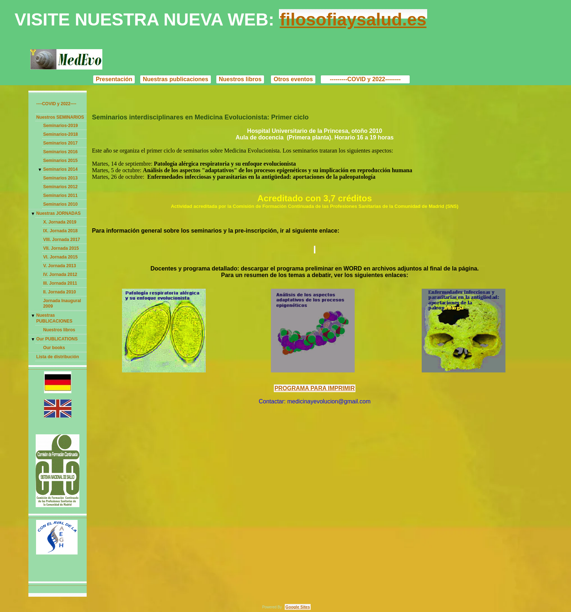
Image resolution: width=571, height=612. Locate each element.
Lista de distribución (57, 356)
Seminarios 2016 (60, 151)
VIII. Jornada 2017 (61, 239)
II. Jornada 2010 (59, 292)
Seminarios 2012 (60, 186)
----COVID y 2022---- (56, 103)
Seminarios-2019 (60, 125)
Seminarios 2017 (60, 143)
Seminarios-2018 (60, 134)
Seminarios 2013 (60, 178)
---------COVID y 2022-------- (365, 79)
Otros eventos (293, 79)
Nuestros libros (240, 79)
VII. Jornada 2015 (61, 248)
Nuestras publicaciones (175, 79)
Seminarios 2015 (60, 160)
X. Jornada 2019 (59, 222)
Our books (54, 347)
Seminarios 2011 (60, 195)
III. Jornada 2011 (60, 283)
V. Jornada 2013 (59, 265)
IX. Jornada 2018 (60, 230)
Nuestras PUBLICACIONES (54, 318)
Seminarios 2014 (60, 169)
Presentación (114, 79)
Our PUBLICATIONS (57, 338)
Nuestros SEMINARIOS (60, 117)
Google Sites (298, 607)
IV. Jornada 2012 (60, 274)
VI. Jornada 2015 (60, 257)
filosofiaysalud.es (353, 19)
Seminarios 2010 (60, 204)
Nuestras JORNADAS (58, 213)
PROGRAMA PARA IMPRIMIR (315, 388)
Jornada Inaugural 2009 (62, 303)
